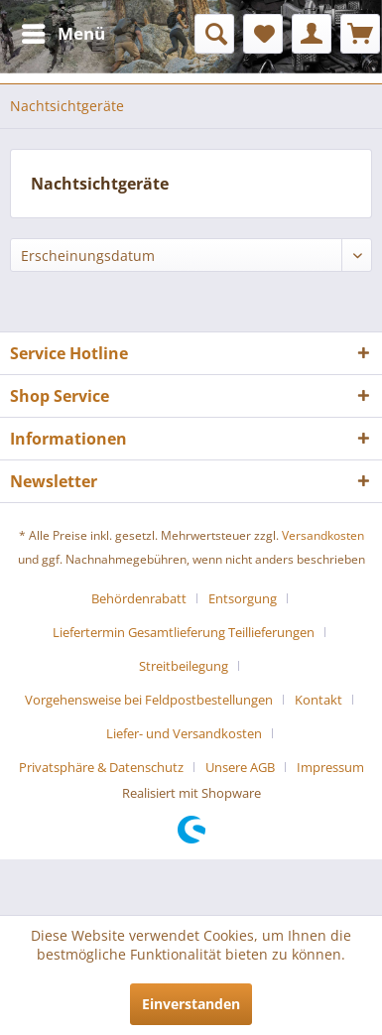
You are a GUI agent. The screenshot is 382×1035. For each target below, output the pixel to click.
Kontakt (318, 700)
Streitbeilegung (183, 666)
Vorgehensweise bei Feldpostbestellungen (149, 700)
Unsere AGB (240, 767)
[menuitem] (62, 34)
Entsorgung (242, 598)
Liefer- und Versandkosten (184, 733)
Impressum (330, 767)
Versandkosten (323, 535)
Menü (63, 31)
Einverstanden (191, 1003)
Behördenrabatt (139, 598)
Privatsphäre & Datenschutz (101, 767)
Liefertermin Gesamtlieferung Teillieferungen (184, 632)
